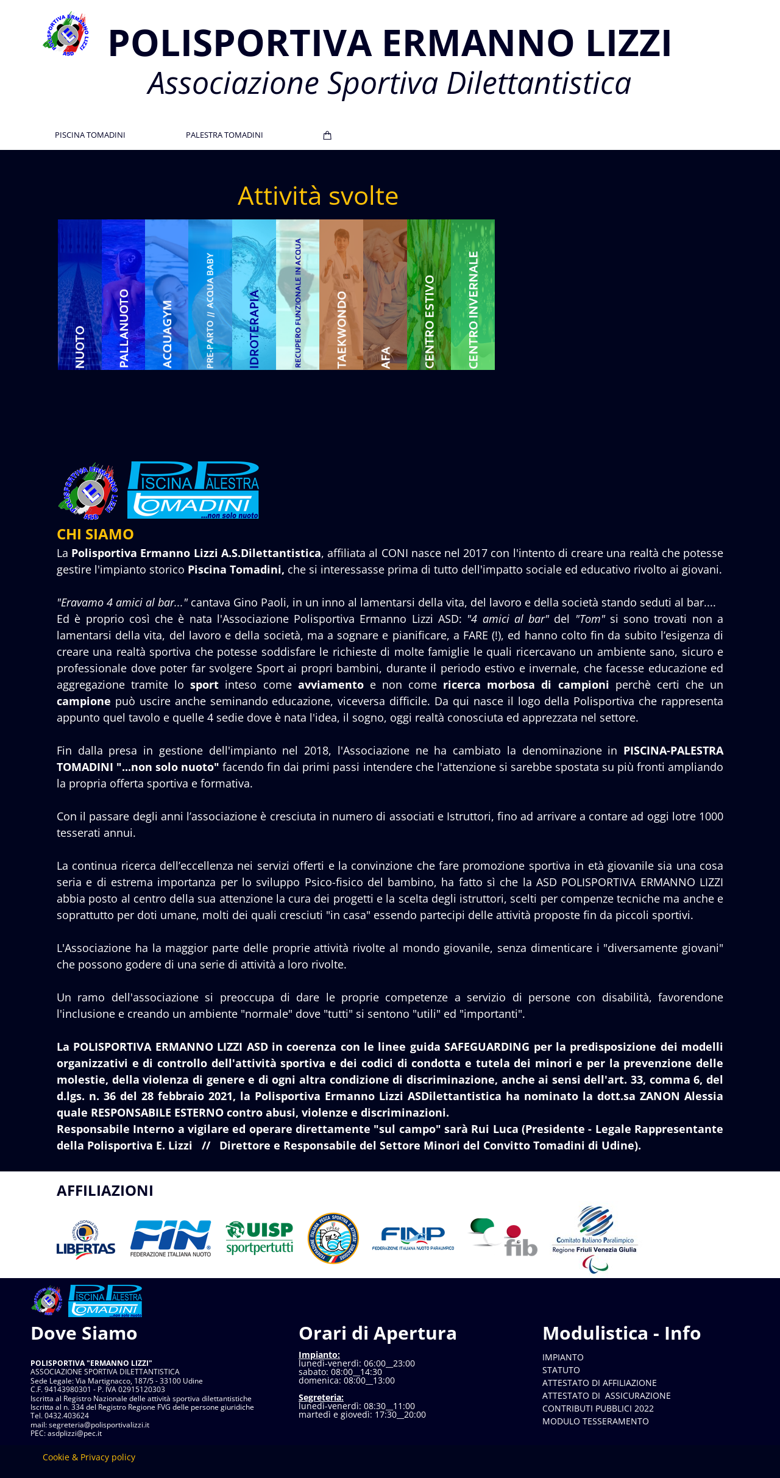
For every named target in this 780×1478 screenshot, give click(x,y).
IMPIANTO (563, 1357)
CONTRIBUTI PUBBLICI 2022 (598, 1408)
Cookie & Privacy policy (89, 1457)
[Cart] (327, 135)
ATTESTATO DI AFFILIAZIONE (599, 1382)
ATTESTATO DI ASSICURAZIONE (606, 1395)
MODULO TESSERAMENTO (595, 1421)
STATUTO (561, 1370)
